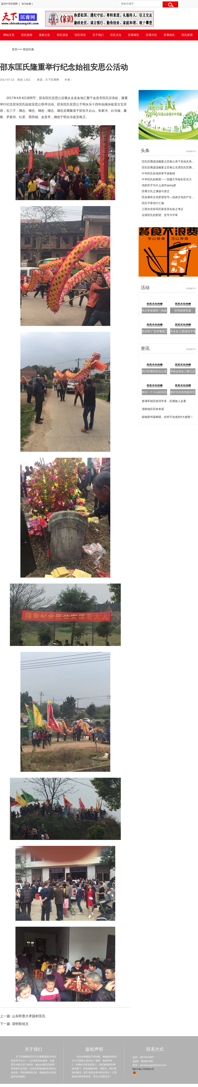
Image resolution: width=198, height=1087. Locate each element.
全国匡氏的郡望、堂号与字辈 (160, 215)
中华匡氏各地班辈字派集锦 (158, 173)
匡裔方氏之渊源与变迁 (155, 191)
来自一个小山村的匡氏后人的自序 (162, 392)
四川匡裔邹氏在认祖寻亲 (157, 371)
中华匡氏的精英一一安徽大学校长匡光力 (167, 179)
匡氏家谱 (187, 34)
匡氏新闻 (26, 34)
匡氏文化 (115, 34)
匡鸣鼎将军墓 (182, 310)
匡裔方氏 (151, 34)
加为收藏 (26, 3)
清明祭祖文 (20, 1024)
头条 (145, 150)
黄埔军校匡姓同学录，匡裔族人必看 (164, 401)
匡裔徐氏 (169, 34)
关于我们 (98, 34)
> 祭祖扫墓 (27, 49)
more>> (191, 151)
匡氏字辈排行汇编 (153, 203)
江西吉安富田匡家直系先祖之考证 (162, 209)
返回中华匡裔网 (9, 3)
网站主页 (8, 34)
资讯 (145, 348)
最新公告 (44, 34)
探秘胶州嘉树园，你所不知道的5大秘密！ (167, 416)
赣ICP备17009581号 (143, 1069)
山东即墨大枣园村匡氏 (29, 1016)
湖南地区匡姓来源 (153, 409)
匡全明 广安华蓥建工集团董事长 (161, 331)
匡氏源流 (62, 34)
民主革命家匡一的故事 (155, 310)
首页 (14, 49)
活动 (145, 287)
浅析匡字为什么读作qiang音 (159, 185)
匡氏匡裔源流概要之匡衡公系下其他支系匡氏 (169, 161)
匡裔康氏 (133, 34)
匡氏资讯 (80, 34)
